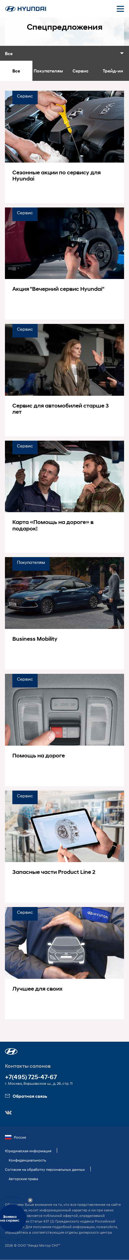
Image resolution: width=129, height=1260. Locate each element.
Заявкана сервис (9, 1218)
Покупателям (48, 70)
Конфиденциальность (27, 1160)
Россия (15, 1137)
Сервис (81, 70)
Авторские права (23, 1178)
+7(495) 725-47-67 (31, 1077)
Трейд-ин (113, 70)
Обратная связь (26, 1096)
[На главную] (25, 8)
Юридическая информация (28, 1151)
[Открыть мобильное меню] (120, 9)
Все (16, 70)
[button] (11, 1051)
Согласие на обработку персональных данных (45, 1169)
